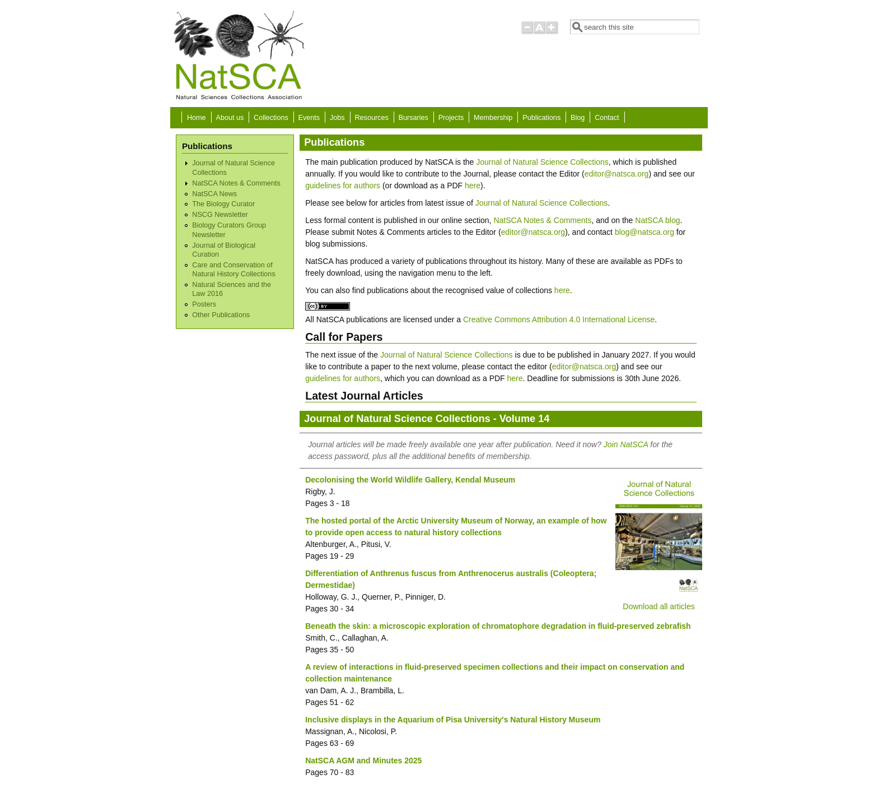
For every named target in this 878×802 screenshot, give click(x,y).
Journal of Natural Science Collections (542, 161)
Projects (451, 118)
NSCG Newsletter (219, 215)
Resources (372, 118)
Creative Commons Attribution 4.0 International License (559, 319)
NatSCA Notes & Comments (236, 183)
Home (196, 118)
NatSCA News (214, 194)
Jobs (337, 118)
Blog (578, 118)
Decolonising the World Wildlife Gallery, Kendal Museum (410, 479)
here (472, 185)
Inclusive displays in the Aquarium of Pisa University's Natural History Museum (452, 719)
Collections (271, 118)
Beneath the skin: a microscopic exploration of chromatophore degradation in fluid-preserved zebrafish (497, 626)
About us (230, 118)
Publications (541, 118)
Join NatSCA (626, 444)
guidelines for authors (342, 185)
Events (309, 118)
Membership (493, 118)
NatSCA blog (657, 220)
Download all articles (658, 606)
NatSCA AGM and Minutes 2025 (363, 760)
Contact (607, 118)
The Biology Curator (223, 204)
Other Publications (221, 315)
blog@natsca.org (644, 232)
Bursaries (413, 118)
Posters (204, 304)
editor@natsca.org (617, 173)
